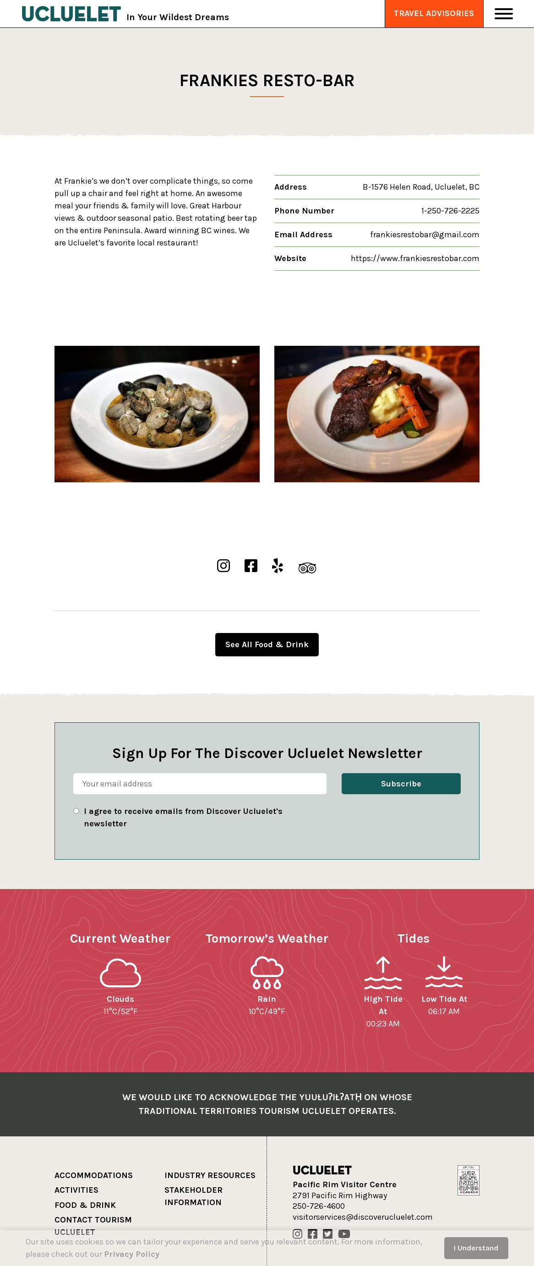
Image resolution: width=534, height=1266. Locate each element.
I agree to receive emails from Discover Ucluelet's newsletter (183, 817)
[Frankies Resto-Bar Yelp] (277, 566)
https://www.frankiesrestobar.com (415, 258)
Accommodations (93, 1175)
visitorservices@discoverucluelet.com (363, 1217)
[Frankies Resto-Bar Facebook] (251, 566)
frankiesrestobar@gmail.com (425, 234)
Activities (76, 1190)
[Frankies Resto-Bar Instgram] (223, 566)
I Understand (476, 1248)
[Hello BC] (468, 1180)
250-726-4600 (319, 1206)
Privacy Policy (131, 1254)
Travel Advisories (434, 13)
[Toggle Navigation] (504, 13)
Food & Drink (85, 1205)
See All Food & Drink (267, 644)
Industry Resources (210, 1175)
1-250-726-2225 (450, 211)
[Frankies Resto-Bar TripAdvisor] (307, 566)
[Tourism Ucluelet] (71, 13)
